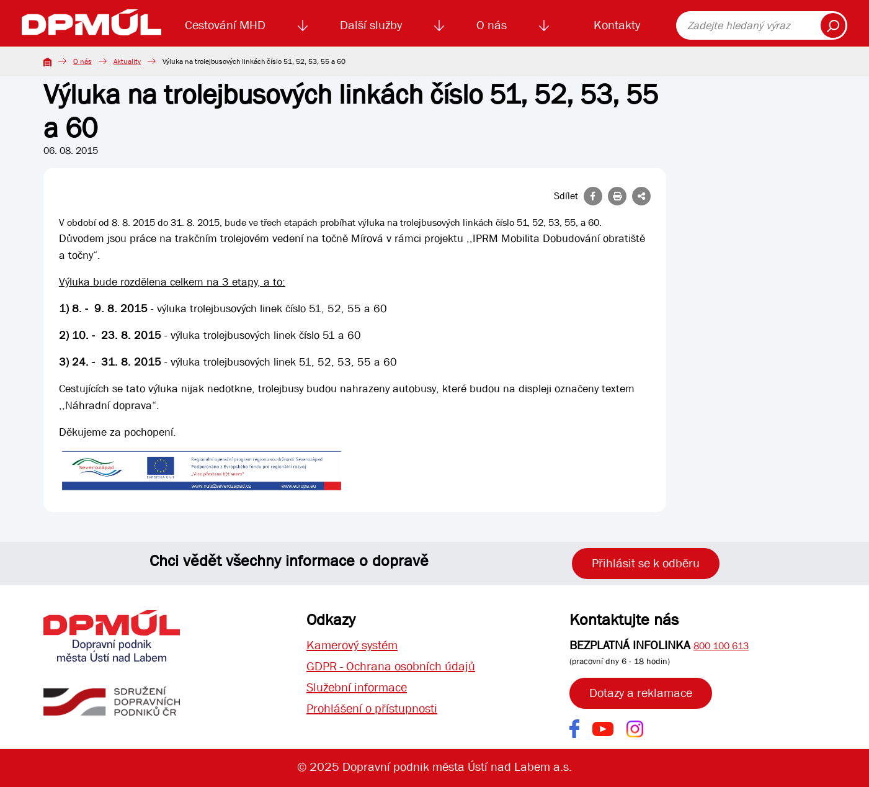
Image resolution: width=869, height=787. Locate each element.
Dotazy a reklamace (640, 693)
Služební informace (356, 687)
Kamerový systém (352, 645)
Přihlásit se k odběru (646, 563)
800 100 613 (721, 645)
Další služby (371, 25)
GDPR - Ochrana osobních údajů (390, 666)
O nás (491, 25)
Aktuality (127, 61)
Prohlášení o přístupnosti (371, 708)
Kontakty (617, 25)
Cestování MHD (225, 25)
